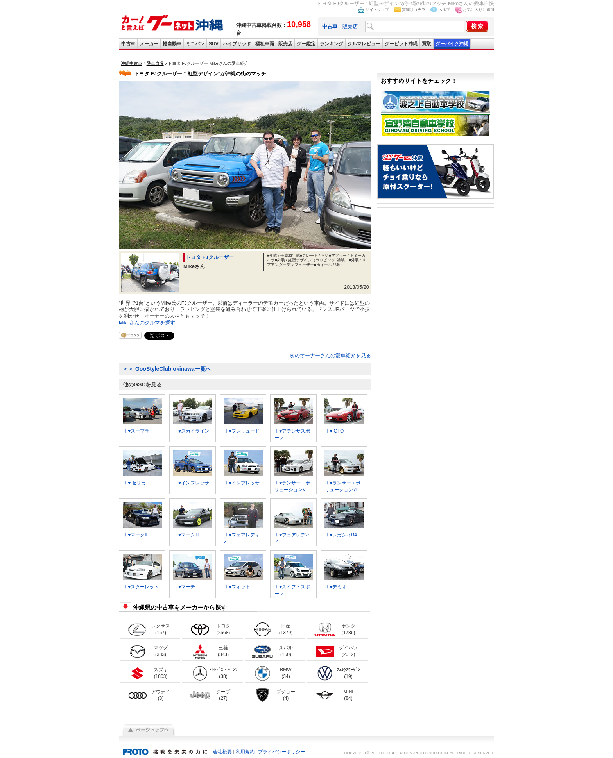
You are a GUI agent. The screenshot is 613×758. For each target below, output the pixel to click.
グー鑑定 (306, 43)
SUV (214, 43)
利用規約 (245, 751)
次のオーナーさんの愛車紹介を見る (330, 355)
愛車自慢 (155, 63)
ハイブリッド (237, 43)
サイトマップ (377, 9)
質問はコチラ (413, 9)
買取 (426, 43)
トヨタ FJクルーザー (210, 257)
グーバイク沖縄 (452, 43)
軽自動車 (172, 43)
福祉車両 (264, 43)
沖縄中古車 (131, 63)
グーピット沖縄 (401, 43)
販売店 (350, 26)
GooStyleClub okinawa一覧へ (167, 369)
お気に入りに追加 (478, 9)
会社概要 (222, 751)
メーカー (149, 43)
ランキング (331, 43)
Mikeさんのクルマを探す (147, 322)
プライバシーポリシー (281, 751)
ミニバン (195, 43)
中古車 (128, 43)
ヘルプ (444, 9)
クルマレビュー (364, 43)
